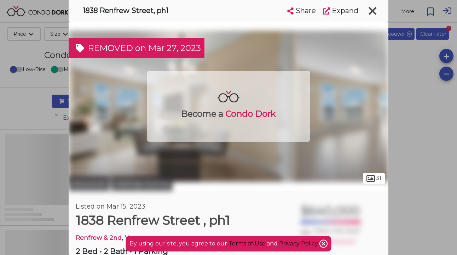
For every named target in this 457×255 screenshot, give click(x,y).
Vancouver (89, 183)
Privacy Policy (299, 243)
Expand (340, 10)
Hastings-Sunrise (142, 183)
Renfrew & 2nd (99, 237)
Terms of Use (246, 243)
